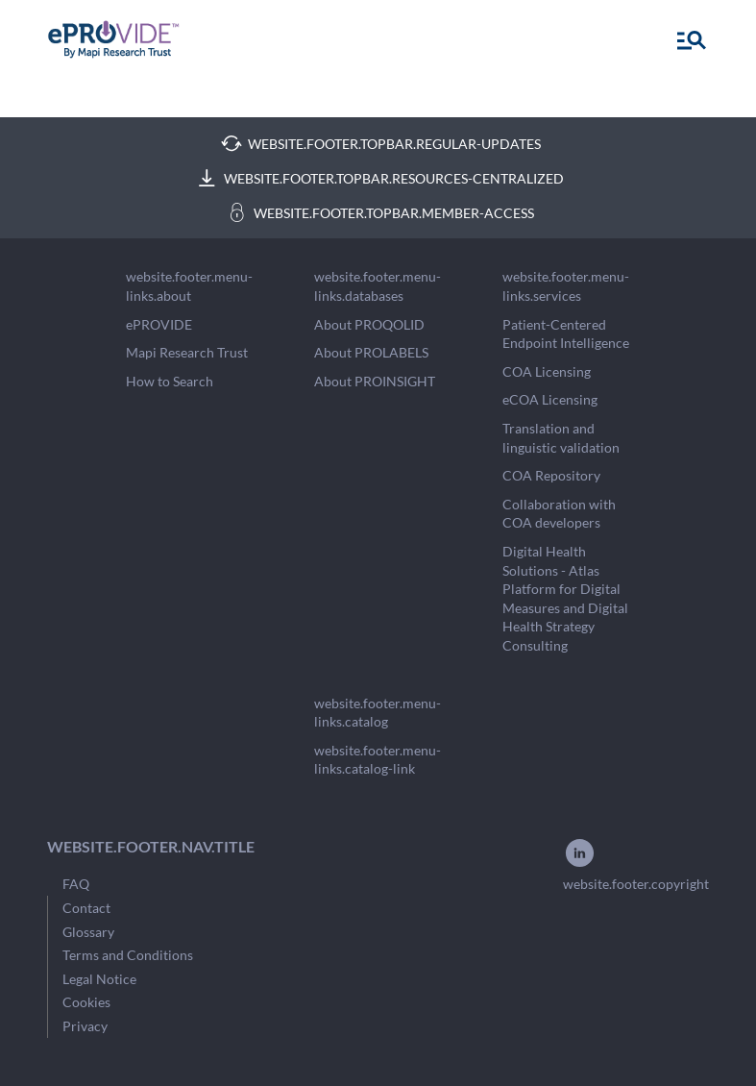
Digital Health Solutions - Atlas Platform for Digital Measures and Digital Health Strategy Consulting (565, 598)
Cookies (86, 1002)
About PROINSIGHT (374, 381)
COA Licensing (546, 371)
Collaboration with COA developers (559, 513)
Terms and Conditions (127, 955)
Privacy (85, 1026)
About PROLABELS (371, 352)
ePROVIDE (159, 324)
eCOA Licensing (549, 399)
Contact (86, 908)
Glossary (88, 932)
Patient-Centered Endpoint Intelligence (565, 334)
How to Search (169, 381)
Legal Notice (99, 979)
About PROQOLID (369, 324)
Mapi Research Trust (187, 352)
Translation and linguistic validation (561, 438)
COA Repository (551, 475)
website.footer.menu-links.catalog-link (377, 759)
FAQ (75, 884)
